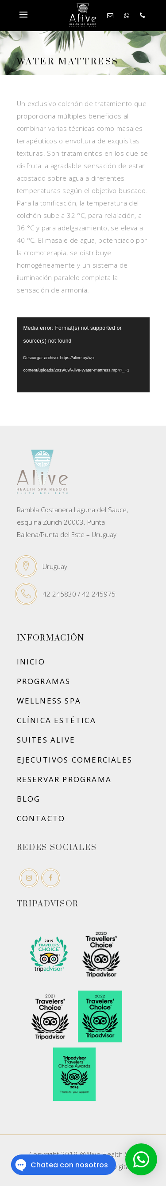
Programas (44, 681)
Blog (29, 799)
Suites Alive (46, 740)
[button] (141, 1159)
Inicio (31, 661)
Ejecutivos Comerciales (75, 760)
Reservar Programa (64, 779)
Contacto (41, 818)
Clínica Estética (56, 720)
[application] (83, 354)
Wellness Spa (49, 701)
